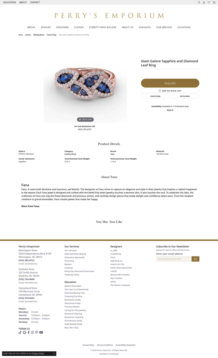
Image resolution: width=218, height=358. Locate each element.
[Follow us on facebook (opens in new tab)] (29, 332)
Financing (69, 260)
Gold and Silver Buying (75, 254)
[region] (85, 81)
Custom (79, 27)
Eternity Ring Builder (102, 27)
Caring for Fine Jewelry (75, 310)
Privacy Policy (88, 345)
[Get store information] (28, 264)
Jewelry (46, 27)
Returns (185, 96)
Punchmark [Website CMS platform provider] (114, 354)
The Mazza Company (120, 285)
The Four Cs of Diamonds (76, 289)
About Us (127, 27)
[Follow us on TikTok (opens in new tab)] (20, 332)
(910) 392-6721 (85, 129)
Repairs (68, 264)
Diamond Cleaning (73, 313)
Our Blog (145, 27)
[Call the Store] (27, 260)
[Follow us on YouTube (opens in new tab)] (41, 332)
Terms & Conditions (105, 345)
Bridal (32, 27)
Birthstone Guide (73, 299)
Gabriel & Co (116, 260)
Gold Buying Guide (73, 324)
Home (21, 35)
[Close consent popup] (54, 353)
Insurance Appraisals (75, 257)
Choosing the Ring (73, 296)
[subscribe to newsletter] (195, 259)
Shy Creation (116, 278)
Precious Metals (72, 306)
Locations (183, 27)
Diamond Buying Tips (75, 293)
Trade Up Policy (72, 274)
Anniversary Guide (73, 320)
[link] (34, 2)
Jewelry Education (73, 286)
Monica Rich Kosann (120, 274)
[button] (9, 2)
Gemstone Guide (72, 303)
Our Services (164, 27)
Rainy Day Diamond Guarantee (79, 271)
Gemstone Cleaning (74, 317)
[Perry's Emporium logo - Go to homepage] (109, 15)
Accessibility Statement (125, 345)
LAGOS (113, 271)
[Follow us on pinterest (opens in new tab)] (36, 332)
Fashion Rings (51, 35)
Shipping (155, 96)
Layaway (69, 267)
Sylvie (113, 281)
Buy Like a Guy (71, 327)
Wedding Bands (38, 35)
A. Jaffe (113, 250)
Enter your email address (169, 253)
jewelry (28, 35)
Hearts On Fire (117, 264)
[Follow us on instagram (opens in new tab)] (32, 332)
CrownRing (115, 254)
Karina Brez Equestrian (121, 267)
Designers (62, 27)
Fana (112, 154)
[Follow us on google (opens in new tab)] (24, 332)
